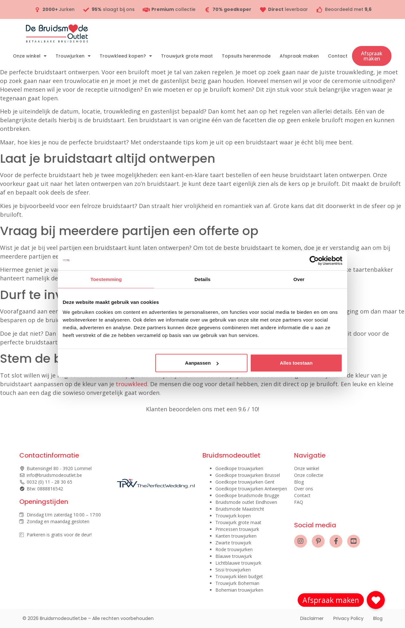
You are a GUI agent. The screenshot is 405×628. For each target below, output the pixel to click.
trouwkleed (131, 384)
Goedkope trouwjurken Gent (244, 482)
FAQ (298, 502)
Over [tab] (299, 279)
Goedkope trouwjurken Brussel (247, 475)
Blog (299, 482)
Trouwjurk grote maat (187, 56)
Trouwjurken (73, 55)
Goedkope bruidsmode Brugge (247, 495)
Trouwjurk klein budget (239, 576)
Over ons (303, 489)
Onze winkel (30, 55)
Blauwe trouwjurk (233, 556)
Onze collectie (308, 475)
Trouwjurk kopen (233, 516)
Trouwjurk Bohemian (237, 583)
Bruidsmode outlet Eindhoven (246, 502)
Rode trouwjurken (234, 549)
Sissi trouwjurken (233, 570)
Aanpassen (202, 363)
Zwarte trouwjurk (233, 543)
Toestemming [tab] (106, 279)
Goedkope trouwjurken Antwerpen (251, 489)
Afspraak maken (299, 56)
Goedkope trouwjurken (239, 468)
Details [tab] (202, 279)
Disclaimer (312, 618)
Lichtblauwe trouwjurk (238, 563)
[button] (376, 600)
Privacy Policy (348, 618)
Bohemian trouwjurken (239, 590)
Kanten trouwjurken (235, 536)
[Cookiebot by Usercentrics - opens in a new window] (314, 260)
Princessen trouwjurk (237, 529)
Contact (337, 56)
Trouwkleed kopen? (126, 55)
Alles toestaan (296, 363)
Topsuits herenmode (246, 56)
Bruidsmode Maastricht (239, 509)
